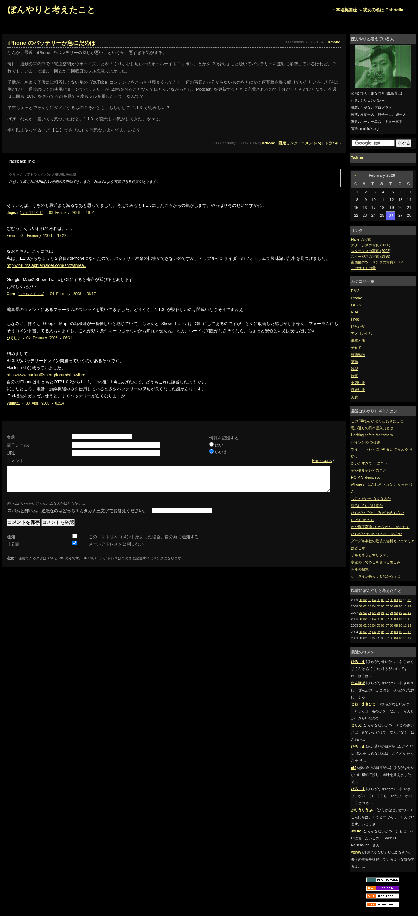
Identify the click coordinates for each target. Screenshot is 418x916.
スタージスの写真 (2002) (370, 251)
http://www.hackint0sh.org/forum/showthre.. (47, 374)
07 (387, 600)
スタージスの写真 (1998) (370, 256)
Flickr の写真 (361, 239)
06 (382, 600)
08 (391, 600)
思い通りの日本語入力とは (372, 428)
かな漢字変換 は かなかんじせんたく (380, 527)
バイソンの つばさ (365, 442)
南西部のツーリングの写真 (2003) (378, 262)
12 (409, 600)
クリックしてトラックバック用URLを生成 (42, 174)
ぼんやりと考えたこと (52, 9)
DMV (355, 291)
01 (361, 600)
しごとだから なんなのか (371, 499)
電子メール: (18, 445)
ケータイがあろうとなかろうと (375, 576)
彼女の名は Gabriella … (386, 9)
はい (219, 445)
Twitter (357, 158)
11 (405, 606)
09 (396, 600)
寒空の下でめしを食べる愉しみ (375, 562)
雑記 (354, 369)
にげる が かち (362, 520)
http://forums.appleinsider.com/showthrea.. (46, 265)
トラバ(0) (333, 143)
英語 (354, 362)
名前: (11, 437)
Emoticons (322, 460)
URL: (11, 453)
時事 (354, 376)
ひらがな (358, 326)
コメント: (16, 460)
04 (374, 600)
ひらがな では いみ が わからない (377, 513)
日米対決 (358, 390)
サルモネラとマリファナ (370, 555)
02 (365, 600)
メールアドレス (31, 294)
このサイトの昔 (363, 268)
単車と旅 (358, 340)
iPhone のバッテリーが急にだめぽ (51, 43)
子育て (356, 347)
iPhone (356, 298)
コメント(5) (311, 143)
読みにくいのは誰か (367, 506)
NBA (354, 312)
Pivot (355, 319)
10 (400, 600)
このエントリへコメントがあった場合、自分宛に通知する (144, 542)
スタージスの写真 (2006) (370, 245)
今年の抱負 (360, 569)
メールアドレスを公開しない (116, 549)
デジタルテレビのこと (368, 470)
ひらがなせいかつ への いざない (376, 534)
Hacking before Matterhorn (372, 435)
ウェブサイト (31, 213)
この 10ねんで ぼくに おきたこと (377, 421)
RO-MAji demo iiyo (365, 477)
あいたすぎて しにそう (369, 463)
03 (369, 600)
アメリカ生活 (361, 333)
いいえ (221, 452)
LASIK (356, 305)
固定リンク (288, 143)
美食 (354, 397)
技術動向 (358, 355)
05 (378, 600)
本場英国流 (346, 9)
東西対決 (358, 383)
